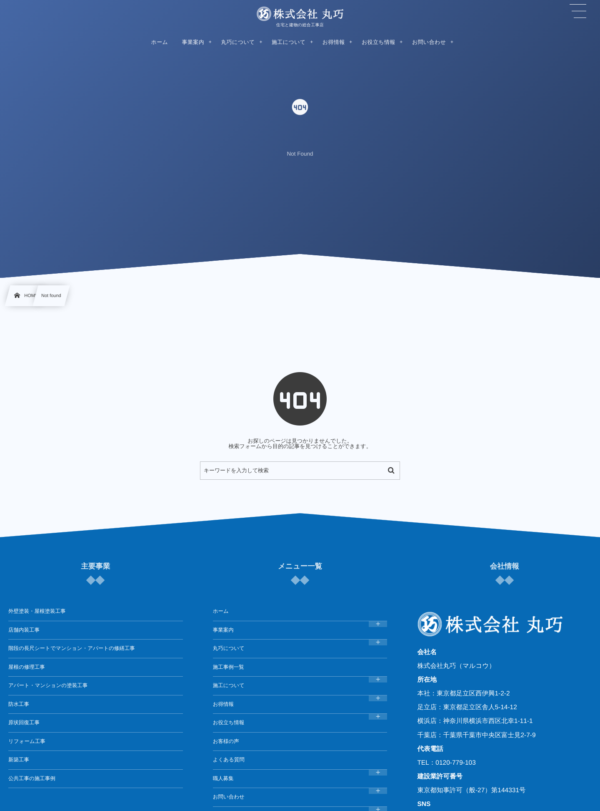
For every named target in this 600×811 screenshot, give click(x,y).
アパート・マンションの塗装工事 (48, 685)
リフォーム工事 (26, 741)
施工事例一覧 (228, 667)
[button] (578, 11)
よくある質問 (229, 760)
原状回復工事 (24, 722)
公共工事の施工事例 (31, 778)
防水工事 (18, 704)
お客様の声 (226, 741)
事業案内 (223, 630)
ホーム (221, 611)
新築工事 (18, 760)
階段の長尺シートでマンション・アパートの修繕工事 (71, 648)
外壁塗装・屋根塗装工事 (37, 611)
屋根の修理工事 (26, 667)
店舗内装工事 (24, 630)
